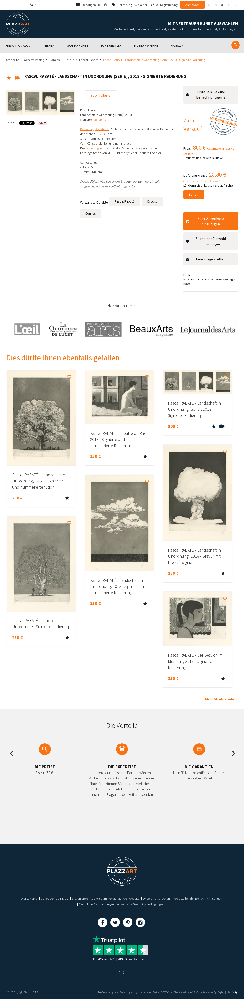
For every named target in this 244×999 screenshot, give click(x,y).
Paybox (221, 992)
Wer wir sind (29, 898)
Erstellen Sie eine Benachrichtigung (205, 95)
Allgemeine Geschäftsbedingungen (140, 904)
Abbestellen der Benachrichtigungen (197, 898)
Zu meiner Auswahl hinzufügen (205, 241)
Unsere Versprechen (156, 898)
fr (208, 5)
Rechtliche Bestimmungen (96, 904)
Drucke (69, 60)
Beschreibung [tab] (100, 95)
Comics (54, 60)
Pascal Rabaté (88, 60)
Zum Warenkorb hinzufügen (204, 221)
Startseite (12, 60)
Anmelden (192, 5)
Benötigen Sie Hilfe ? (54, 898)
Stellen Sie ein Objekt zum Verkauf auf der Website (105, 898)
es (234, 5)
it (228, 5)
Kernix (232, 992)
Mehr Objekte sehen (221, 699)
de (222, 5)
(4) (119, 972)
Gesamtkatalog (34, 60)
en (215, 5)
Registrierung (169, 5)
